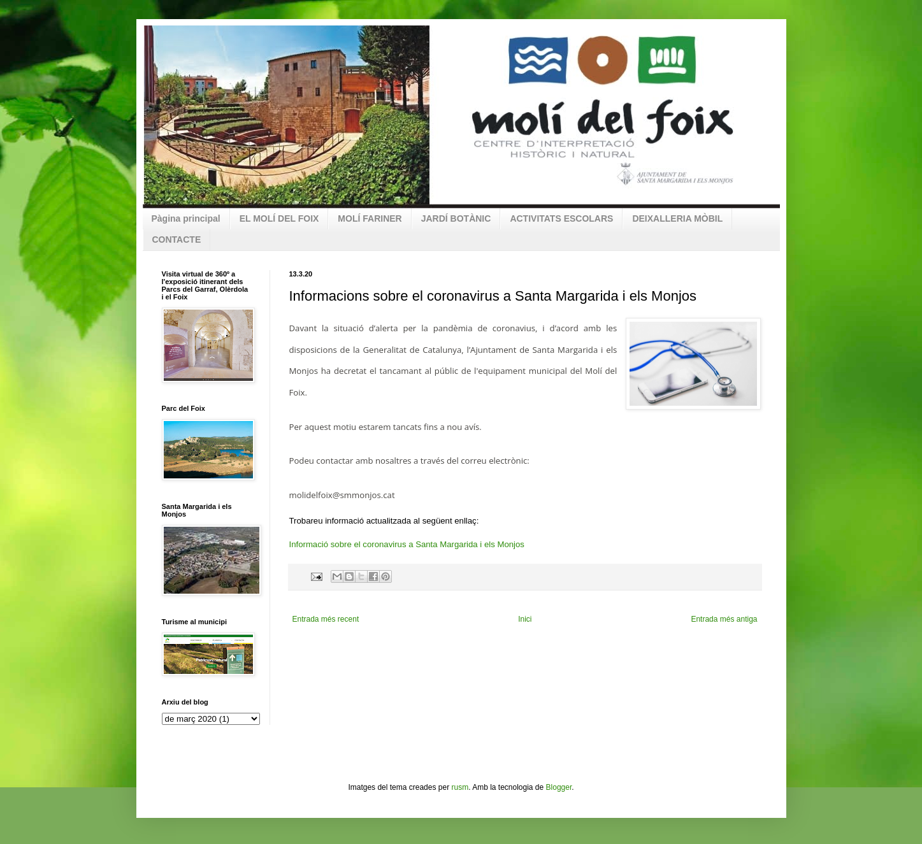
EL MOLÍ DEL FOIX (279, 218)
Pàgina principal (186, 218)
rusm (459, 787)
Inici (524, 619)
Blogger (559, 787)
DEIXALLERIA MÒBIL (677, 218)
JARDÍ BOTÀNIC (456, 218)
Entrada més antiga (724, 619)
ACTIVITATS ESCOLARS (561, 218)
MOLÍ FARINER (369, 218)
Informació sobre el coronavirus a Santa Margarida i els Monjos (406, 544)
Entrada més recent (325, 619)
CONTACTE (176, 239)
